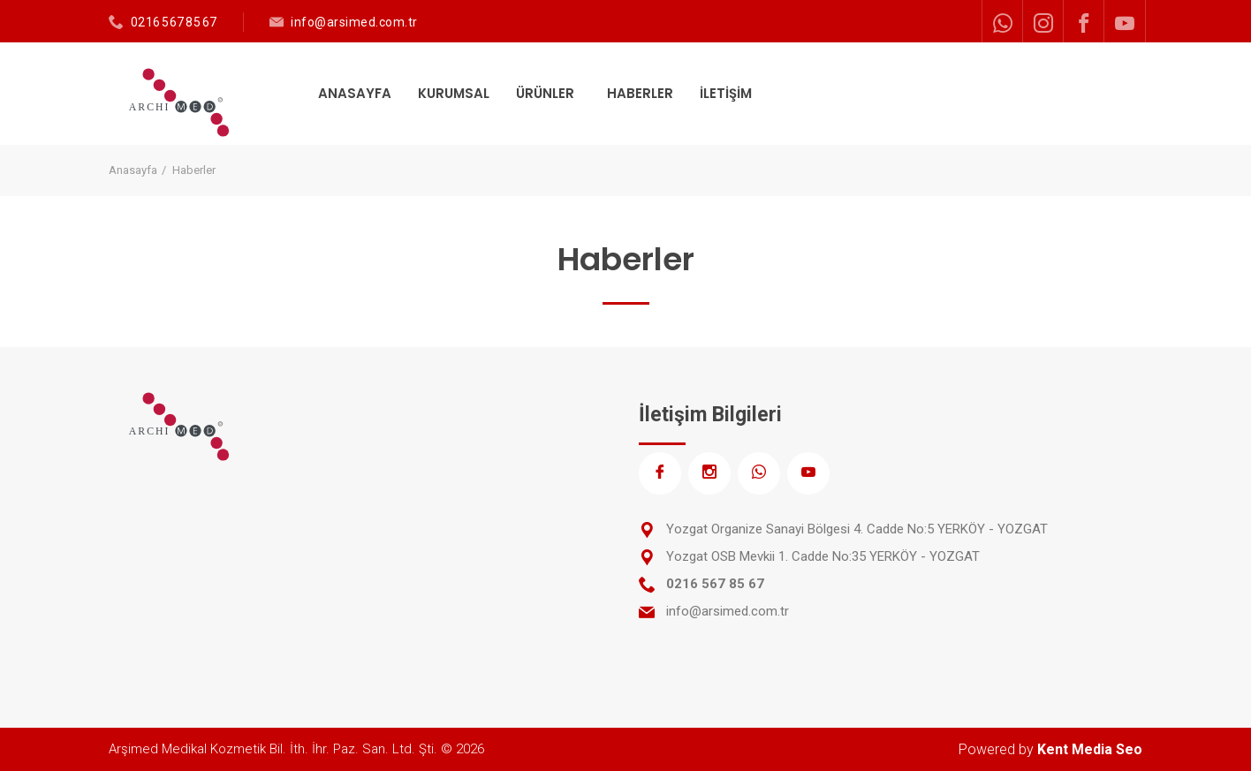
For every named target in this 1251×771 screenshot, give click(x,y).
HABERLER (640, 93)
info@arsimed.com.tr (354, 22)
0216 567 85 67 (174, 22)
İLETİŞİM (726, 93)
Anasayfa (133, 170)
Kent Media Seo (1089, 749)
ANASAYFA (354, 93)
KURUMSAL (453, 93)
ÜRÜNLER (547, 93)
